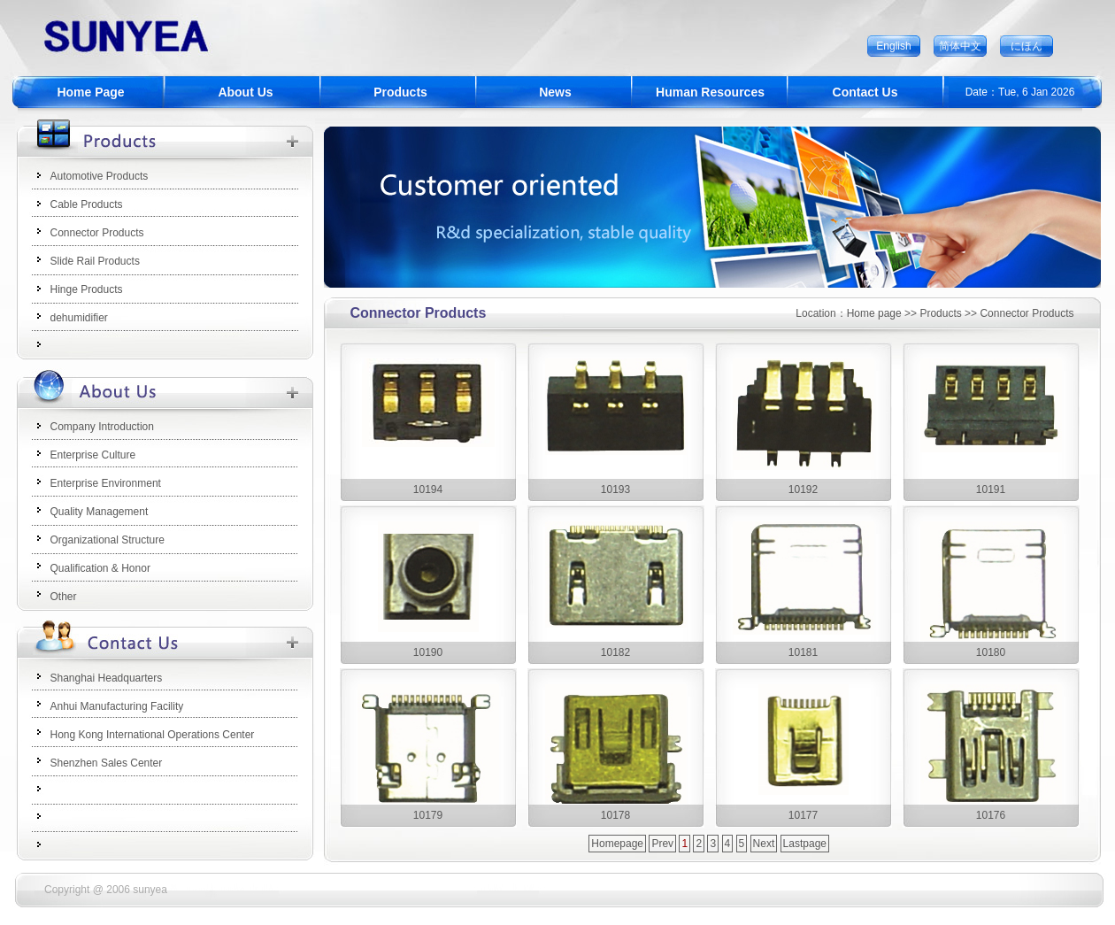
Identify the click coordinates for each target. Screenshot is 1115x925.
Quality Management (99, 511)
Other (63, 596)
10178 (615, 815)
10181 (803, 652)
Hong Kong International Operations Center (152, 734)
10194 (427, 489)
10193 (615, 489)
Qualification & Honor (100, 568)
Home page (874, 313)
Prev (662, 843)
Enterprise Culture (93, 455)
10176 (990, 815)
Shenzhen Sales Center (106, 763)
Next (764, 843)
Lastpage (805, 843)
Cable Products (86, 204)
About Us (245, 92)
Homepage (617, 843)
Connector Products (97, 233)
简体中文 (960, 46)
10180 (990, 652)
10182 (615, 652)
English (893, 46)
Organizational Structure (107, 540)
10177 (803, 815)
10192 (803, 489)
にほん (1026, 46)
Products (400, 92)
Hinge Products (86, 289)
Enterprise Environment (105, 483)
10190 (427, 652)
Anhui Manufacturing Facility (117, 706)
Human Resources (710, 92)
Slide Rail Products (95, 261)
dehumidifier (79, 318)
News (555, 92)
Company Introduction (102, 426)
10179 (427, 815)
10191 (990, 489)
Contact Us (865, 92)
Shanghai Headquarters (106, 678)
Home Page (90, 92)
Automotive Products (99, 176)
